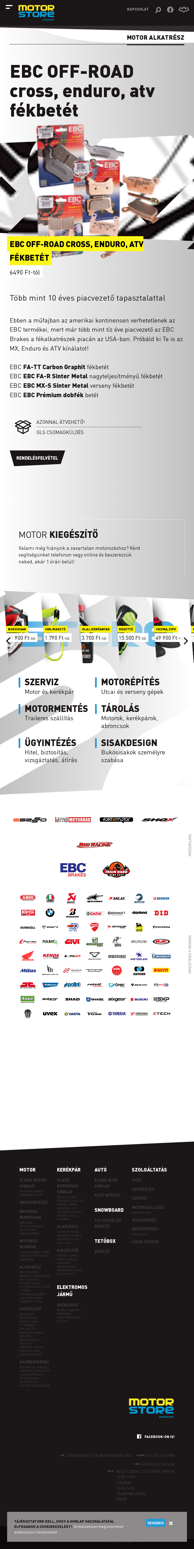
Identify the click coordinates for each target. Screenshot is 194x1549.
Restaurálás (140, 1234)
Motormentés (141, 1212)
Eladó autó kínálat (106, 1182)
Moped (61, 1310)
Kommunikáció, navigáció (30, 1341)
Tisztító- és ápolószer (34, 1385)
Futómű (24, 1283)
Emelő (37, 1354)
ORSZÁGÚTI (64, 1200)
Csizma (23, 1252)
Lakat (78, 1270)
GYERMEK (63, 1219)
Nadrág (35, 1252)
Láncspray (26, 1370)
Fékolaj (42, 1367)
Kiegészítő (26, 1259)
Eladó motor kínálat (32, 1182)
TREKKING (63, 1208)
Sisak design (145, 1241)
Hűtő (45, 1286)
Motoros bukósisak (30, 1214)
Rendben (156, 1523)
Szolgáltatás (149, 1170)
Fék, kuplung (30, 1279)
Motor (27, 1170)
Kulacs (72, 1259)
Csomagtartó (66, 1266)
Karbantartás (34, 1361)
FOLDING (75, 1211)
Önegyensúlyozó (69, 1317)
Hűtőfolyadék (29, 1378)
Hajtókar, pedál (68, 1239)
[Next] (185, 641)
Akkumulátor (28, 1272)
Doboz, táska (28, 1321)
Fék (68, 1243)
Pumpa (61, 1259)
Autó (100, 1170)
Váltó (60, 1243)
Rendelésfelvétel (37, 458)
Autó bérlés (107, 1194)
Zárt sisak (25, 1222)
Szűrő (25, 1290)
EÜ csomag (26, 1325)
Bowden (25, 1276)
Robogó (74, 1310)
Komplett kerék (68, 1231)
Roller (62, 1321)
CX (80, 1200)
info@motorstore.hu (158, 1463)
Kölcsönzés (144, 1219)
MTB (73, 1197)
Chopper (25, 1191)
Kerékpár (69, 1170)
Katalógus (67, 1304)
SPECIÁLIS (63, 1215)
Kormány (25, 1301)
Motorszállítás (148, 1207)
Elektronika (41, 1276)
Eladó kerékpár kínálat (67, 1185)
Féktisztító (42, 1370)
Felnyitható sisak (31, 1226)
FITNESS (61, 1204)
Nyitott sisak (27, 1229)
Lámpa (73, 1255)
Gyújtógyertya (29, 1286)
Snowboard (109, 1210)
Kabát (46, 1252)
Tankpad (26, 1347)
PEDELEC (63, 1197)
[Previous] (9, 641)
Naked (38, 1191)
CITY (74, 1208)
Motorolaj (27, 1367)
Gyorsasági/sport (31, 1195)
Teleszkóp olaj (31, 1374)
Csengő (62, 1255)
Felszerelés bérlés (107, 1223)
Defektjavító (28, 1317)
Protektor (41, 1255)
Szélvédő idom (29, 1350)
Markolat (63, 1263)
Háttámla (25, 1354)
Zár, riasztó (27, 1328)
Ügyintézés (143, 1189)
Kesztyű (26, 1255)
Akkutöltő (26, 1314)
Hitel (137, 1179)
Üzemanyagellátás (31, 1294)
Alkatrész (30, 1266)
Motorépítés (145, 1228)
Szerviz (139, 1197)
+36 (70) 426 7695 (160, 1455)
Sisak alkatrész (29, 1233)
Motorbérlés (33, 1202)
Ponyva (39, 1347)
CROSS (72, 1204)
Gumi (35, 1283)
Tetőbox (105, 1241)
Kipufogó (34, 1297)
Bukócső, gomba (31, 1332)
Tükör (38, 1301)
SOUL (74, 1215)
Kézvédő (25, 1336)
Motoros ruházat (28, 1243)
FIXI (75, 1200)
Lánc (22, 1297)
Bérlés (102, 1251)
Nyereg (76, 1235)
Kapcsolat (138, 9)
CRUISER (62, 1211)
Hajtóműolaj (28, 1381)
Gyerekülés (65, 1270)
